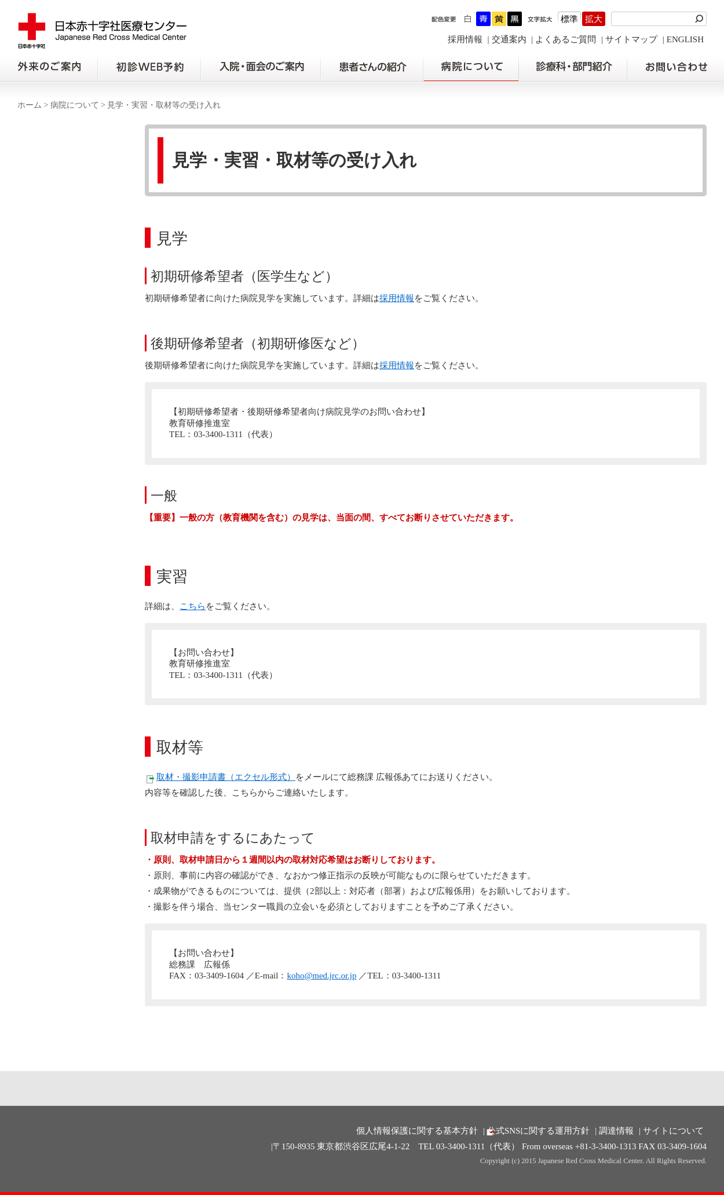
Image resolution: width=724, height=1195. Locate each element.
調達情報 (616, 1130)
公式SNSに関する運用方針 (538, 1130)
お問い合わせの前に (675, 67)
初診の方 (148, 67)
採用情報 (465, 39)
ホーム (29, 105)
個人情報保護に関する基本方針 (417, 1130)
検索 (701, 19)
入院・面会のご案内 (260, 67)
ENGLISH (685, 39)
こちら (193, 606)
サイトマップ (631, 39)
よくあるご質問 (565, 39)
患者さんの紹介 (372, 67)
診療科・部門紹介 (573, 67)
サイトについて (673, 1130)
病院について (471, 67)
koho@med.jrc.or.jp (321, 975)
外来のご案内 (48, 67)
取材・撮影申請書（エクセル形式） (225, 777)
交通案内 (509, 39)
